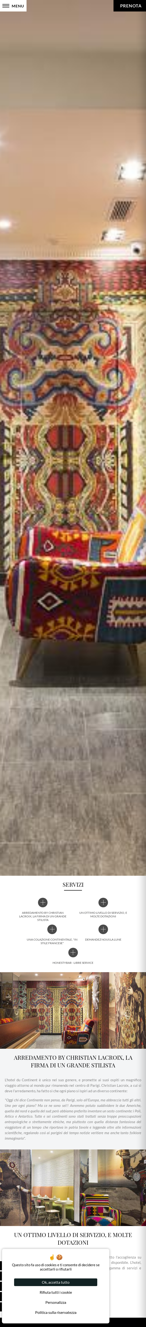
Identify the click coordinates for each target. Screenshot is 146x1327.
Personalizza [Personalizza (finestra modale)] (55, 1302)
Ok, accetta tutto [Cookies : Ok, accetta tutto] (56, 1282)
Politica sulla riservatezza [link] (55, 1312)
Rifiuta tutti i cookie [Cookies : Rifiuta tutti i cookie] (56, 1292)
